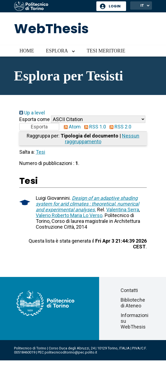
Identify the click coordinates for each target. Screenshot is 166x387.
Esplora (57, 51)
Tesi (40, 152)
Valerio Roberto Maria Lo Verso (69, 215)
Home (27, 51)
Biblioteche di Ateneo (133, 303)
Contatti (129, 290)
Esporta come (34, 119)
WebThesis (51, 28)
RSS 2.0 (119, 127)
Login (115, 6)
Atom (71, 127)
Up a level (32, 113)
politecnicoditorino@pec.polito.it (71, 352)
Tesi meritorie (106, 51)
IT (142, 5)
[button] (39, 126)
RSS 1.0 (94, 127)
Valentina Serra (122, 209)
